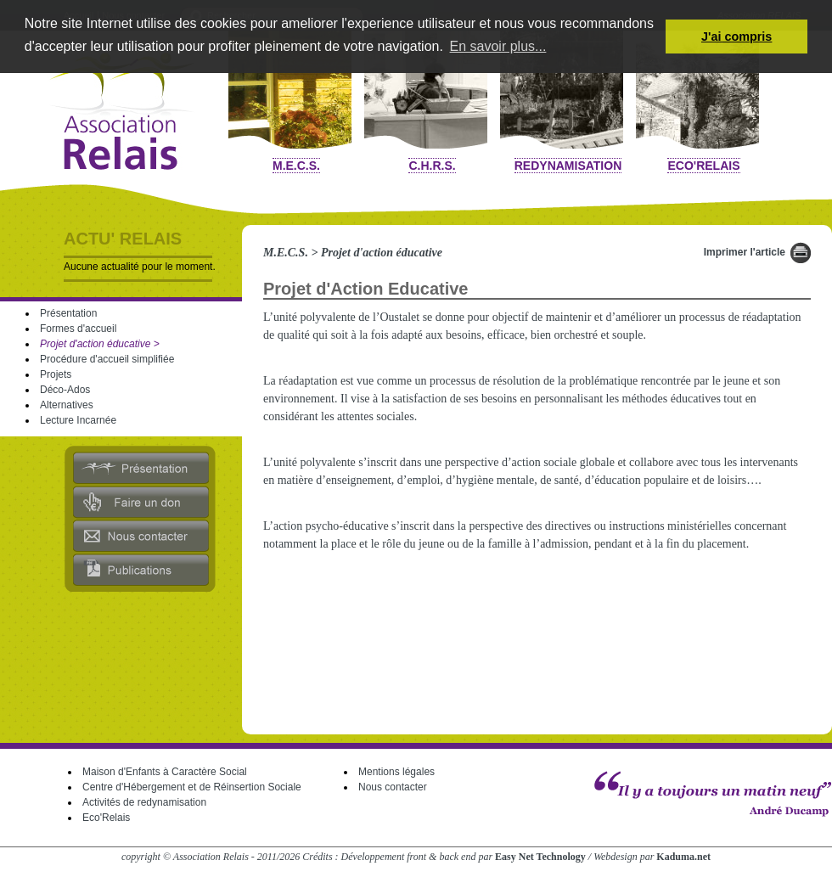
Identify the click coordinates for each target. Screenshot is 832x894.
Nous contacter (392, 787)
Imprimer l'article (744, 252)
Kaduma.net (683, 857)
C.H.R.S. (431, 165)
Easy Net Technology (540, 857)
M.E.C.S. (296, 165)
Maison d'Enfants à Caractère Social (164, 772)
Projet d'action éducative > (100, 344)
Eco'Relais (703, 165)
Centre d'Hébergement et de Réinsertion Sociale (191, 787)
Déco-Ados (65, 390)
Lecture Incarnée (78, 420)
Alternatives (66, 405)
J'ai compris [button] (736, 36)
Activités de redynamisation (144, 802)
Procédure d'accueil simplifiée (107, 359)
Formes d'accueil (78, 329)
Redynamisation (568, 165)
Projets (55, 374)
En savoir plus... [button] (498, 46)
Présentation (68, 313)
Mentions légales (396, 772)
